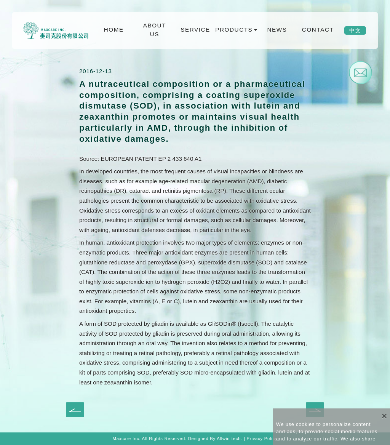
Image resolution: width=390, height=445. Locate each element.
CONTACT (318, 29)
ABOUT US (154, 29)
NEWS (277, 29)
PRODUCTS (234, 29)
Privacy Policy (262, 438)
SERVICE (195, 29)
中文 (355, 30)
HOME (114, 29)
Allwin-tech (229, 438)
